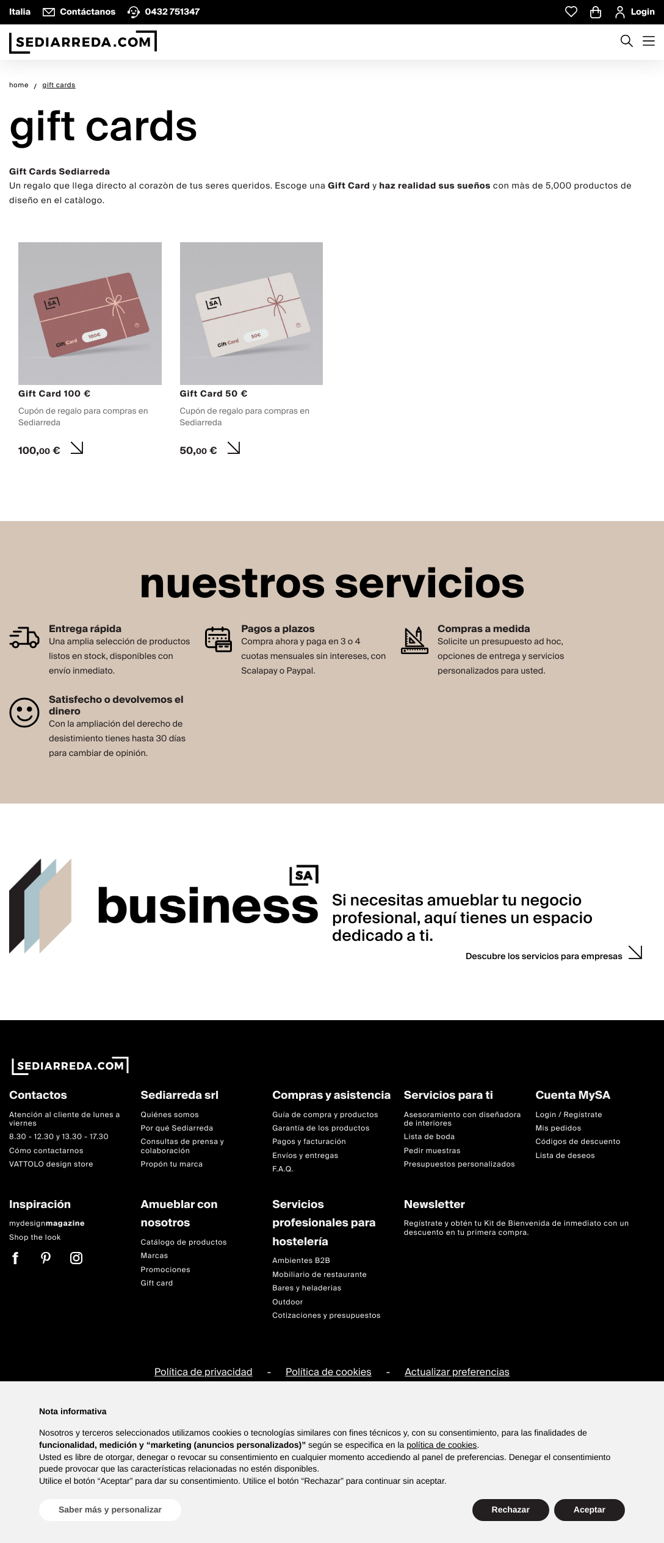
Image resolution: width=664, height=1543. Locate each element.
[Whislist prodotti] (571, 12)
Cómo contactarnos (46, 1151)
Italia (20, 12)
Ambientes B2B (301, 1261)
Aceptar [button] (589, 1509)
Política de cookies (329, 1372)
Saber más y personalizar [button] (110, 1509)
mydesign (47, 1224)
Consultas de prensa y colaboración (182, 1146)
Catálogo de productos (184, 1242)
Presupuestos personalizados (459, 1165)
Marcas (154, 1256)
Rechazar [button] (511, 1509)
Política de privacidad (203, 1372)
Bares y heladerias (307, 1288)
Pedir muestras (432, 1151)
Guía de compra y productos (325, 1115)
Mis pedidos (558, 1128)
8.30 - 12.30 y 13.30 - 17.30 (59, 1137)
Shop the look (35, 1237)
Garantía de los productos (321, 1128)
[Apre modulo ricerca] (627, 42)
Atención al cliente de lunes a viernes (64, 1119)
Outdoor (287, 1302)
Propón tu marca (172, 1165)
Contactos (38, 1096)
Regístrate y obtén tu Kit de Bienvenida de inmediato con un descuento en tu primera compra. (516, 1228)
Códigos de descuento (577, 1142)
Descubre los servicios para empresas (544, 956)
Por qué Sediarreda (177, 1128)
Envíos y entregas (305, 1155)
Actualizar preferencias (457, 1372)
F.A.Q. (283, 1170)
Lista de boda (429, 1137)
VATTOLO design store (51, 1165)
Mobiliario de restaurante (319, 1274)
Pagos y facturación (309, 1142)
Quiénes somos (170, 1115)
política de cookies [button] (441, 1445)
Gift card (157, 1283)
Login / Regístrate (568, 1115)
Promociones (166, 1270)
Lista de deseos (565, 1155)
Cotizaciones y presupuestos (326, 1315)
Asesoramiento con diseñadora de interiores (462, 1119)
